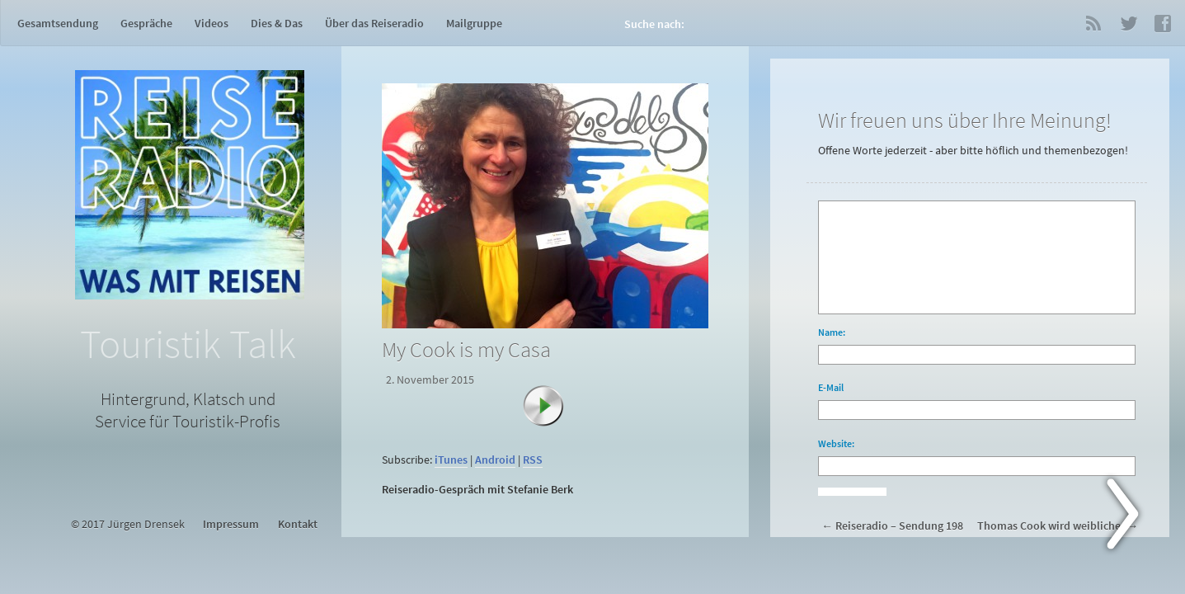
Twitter (1128, 23)
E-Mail (831, 387)
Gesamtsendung (57, 23)
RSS (1093, 23)
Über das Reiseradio (374, 23)
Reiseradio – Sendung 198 (899, 526)
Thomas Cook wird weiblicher (1051, 526)
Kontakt (297, 524)
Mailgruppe (474, 23)
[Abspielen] (552, 414)
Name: (831, 332)
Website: (836, 443)
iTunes (451, 460)
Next (1132, 517)
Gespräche (146, 23)
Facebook (1163, 23)
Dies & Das (277, 23)
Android (495, 460)
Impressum (231, 524)
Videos (211, 23)
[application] (548, 439)
